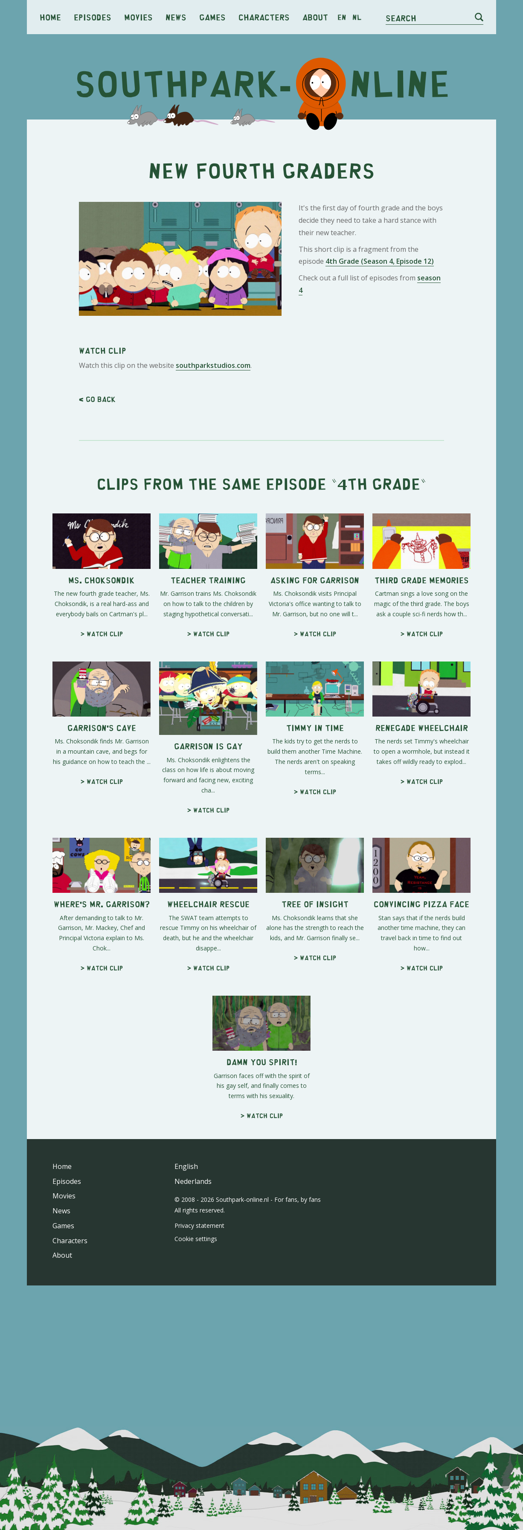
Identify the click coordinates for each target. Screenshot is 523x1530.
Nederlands (193, 1181)
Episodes (92, 17)
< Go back (97, 399)
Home (50, 17)
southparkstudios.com (213, 365)
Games (212, 17)
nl (356, 17)
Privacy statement (199, 1225)
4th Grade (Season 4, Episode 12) (379, 261)
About (315, 17)
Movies (138, 17)
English (186, 1166)
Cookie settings (195, 1239)
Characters (264, 17)
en (341, 17)
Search (401, 18)
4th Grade (378, 483)
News (176, 17)
